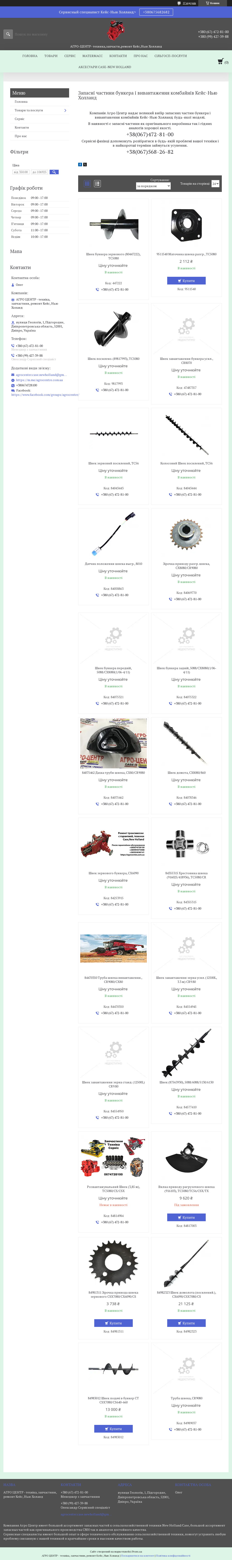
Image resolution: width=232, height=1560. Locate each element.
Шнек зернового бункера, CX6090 (113, 873)
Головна (30, 56)
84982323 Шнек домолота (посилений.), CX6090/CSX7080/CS (186, 1294)
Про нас (141, 56)
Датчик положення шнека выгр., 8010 (113, 564)
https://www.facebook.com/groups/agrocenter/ (45, 394)
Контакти (118, 56)
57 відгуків (189, 3)
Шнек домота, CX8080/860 (186, 773)
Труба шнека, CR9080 (186, 1398)
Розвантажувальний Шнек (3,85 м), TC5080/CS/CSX (113, 1189)
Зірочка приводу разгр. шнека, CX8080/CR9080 (186, 566)
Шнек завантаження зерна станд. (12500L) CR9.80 (113, 1084)
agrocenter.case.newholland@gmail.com (42, 375)
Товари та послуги (29, 110)
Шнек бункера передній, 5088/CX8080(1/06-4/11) (113, 670)
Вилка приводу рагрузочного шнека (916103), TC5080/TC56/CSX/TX (186, 1189)
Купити (189, 280)
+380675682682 (156, 12)
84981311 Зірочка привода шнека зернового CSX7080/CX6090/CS (113, 1294)
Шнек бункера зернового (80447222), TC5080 (113, 256)
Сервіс (70, 56)
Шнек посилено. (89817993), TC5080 (113, 359)
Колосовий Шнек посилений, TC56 (186, 463)
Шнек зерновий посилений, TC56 (113, 463)
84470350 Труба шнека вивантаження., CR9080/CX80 (113, 980)
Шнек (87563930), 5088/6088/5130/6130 (186, 1082)
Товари (51, 56)
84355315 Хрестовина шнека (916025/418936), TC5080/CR (186, 875)
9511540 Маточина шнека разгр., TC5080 (186, 254)
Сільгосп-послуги (171, 56)
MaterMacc (92, 56)
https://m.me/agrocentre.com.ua (39, 380)
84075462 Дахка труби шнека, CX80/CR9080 (113, 773)
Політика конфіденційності (173, 1555)
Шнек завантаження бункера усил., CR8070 (186, 361)
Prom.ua (137, 1551)
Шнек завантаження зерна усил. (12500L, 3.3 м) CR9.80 (186, 980)
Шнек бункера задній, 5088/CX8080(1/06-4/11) (186, 670)
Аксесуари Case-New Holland (104, 67)
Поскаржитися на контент (137, 1555)
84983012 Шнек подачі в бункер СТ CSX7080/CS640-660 (113, 1400)
